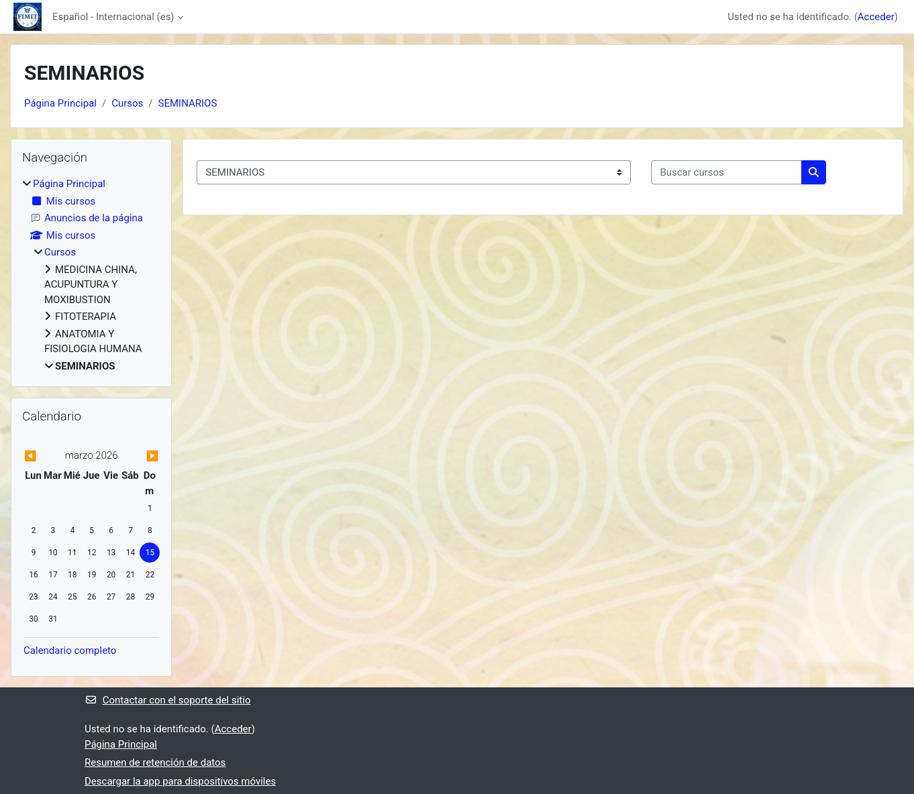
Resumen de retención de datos (155, 762)
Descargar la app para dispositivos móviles (180, 781)
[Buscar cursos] (726, 172)
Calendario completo (69, 650)
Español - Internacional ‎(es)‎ (113, 17)
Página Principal (60, 103)
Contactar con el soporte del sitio (167, 700)
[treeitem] (91, 275)
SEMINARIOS (187, 103)
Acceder (876, 17)
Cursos (127, 103)
